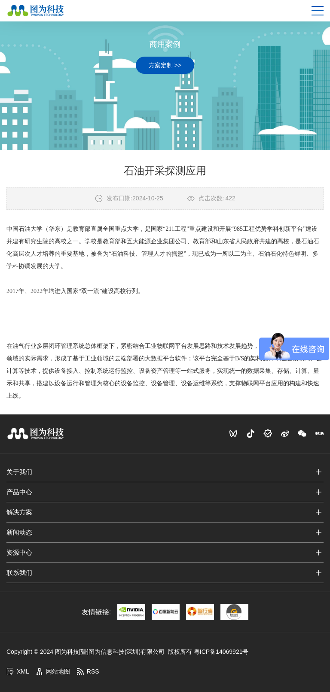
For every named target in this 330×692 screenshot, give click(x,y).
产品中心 (19, 492)
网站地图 (53, 671)
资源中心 (19, 552)
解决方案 (19, 512)
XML (17, 671)
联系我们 (19, 572)
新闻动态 (19, 532)
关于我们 (19, 471)
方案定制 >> (165, 65)
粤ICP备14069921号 (221, 651)
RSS (87, 671)
